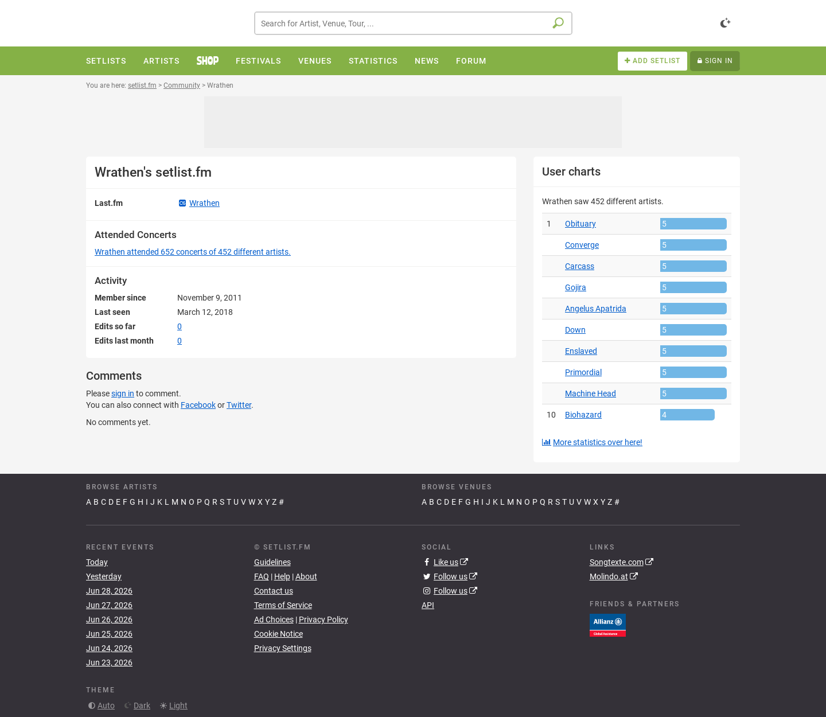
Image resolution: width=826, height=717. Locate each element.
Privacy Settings (282, 648)
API (428, 605)
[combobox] (413, 23)
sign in (122, 393)
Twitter (239, 405)
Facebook (198, 405)
